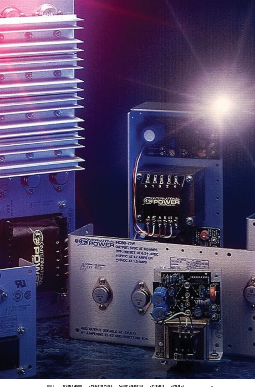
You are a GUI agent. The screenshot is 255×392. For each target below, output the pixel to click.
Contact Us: (177, 385)
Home (50, 385)
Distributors (157, 385)
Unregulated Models (100, 385)
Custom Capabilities (131, 385)
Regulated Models (71, 385)
